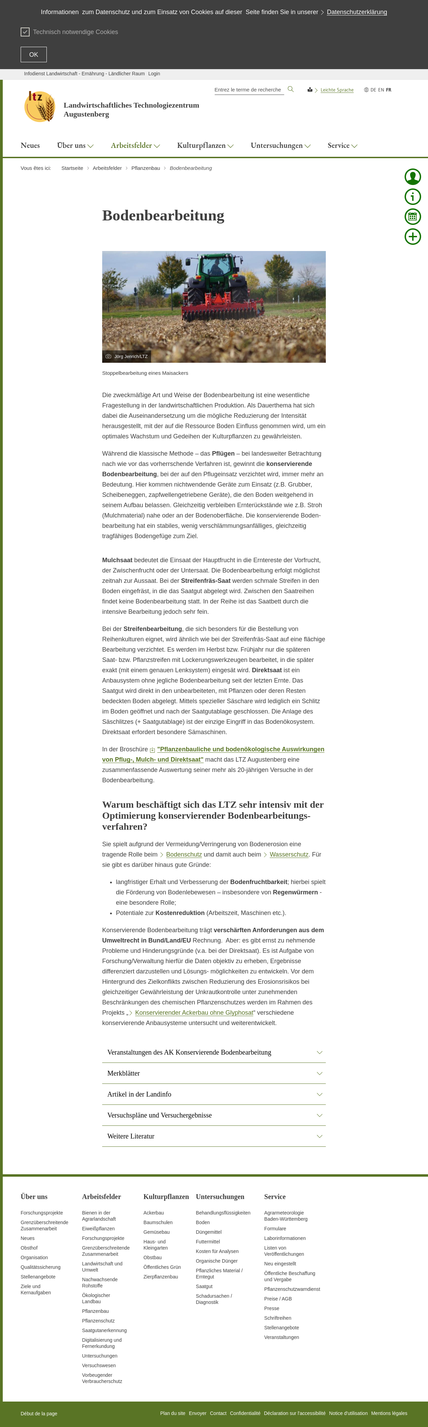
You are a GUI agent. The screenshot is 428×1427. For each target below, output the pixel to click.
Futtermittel (208, 1241)
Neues (27, 1238)
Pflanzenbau (95, 1311)
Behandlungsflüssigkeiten (223, 1213)
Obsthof (29, 1248)
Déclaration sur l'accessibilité (294, 1413)
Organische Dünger (216, 1261)
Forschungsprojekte (42, 1213)
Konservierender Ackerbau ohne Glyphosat (194, 1012)
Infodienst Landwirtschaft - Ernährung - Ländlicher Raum (84, 73)
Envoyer (197, 1413)
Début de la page (39, 1413)
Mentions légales (389, 1413)
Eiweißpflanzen (98, 1228)
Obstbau (152, 1257)
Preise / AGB (278, 1298)
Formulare (275, 1228)
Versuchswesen (99, 1365)
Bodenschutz (184, 854)
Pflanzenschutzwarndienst (292, 1289)
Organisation (34, 1257)
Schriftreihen (277, 1318)
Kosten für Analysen (217, 1251)
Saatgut (204, 1286)
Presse (271, 1308)
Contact (218, 1413)
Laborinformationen (285, 1238)
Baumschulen (158, 1222)
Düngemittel (209, 1232)
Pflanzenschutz (98, 1320)
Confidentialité (245, 1413)
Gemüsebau (156, 1232)
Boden (203, 1222)
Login (154, 73)
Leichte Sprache (337, 90)
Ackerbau (153, 1213)
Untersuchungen (100, 1356)
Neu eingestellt (280, 1263)
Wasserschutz (289, 854)
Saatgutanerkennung (104, 1330)
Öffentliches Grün (162, 1267)
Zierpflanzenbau (160, 1276)
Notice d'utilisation (348, 1413)
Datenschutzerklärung (357, 12)
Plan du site (172, 1413)
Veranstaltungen (281, 1337)
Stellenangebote (38, 1276)
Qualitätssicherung (41, 1267)
